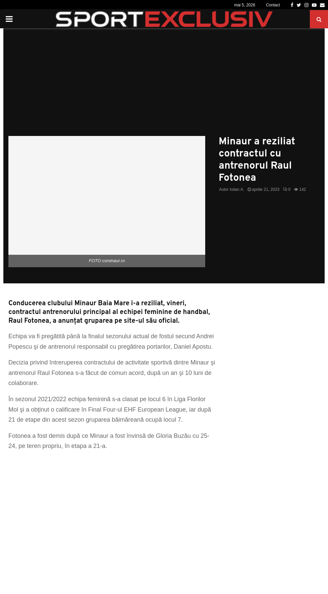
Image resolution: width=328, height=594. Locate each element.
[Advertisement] (164, 85)
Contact (273, 5)
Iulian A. (237, 189)
